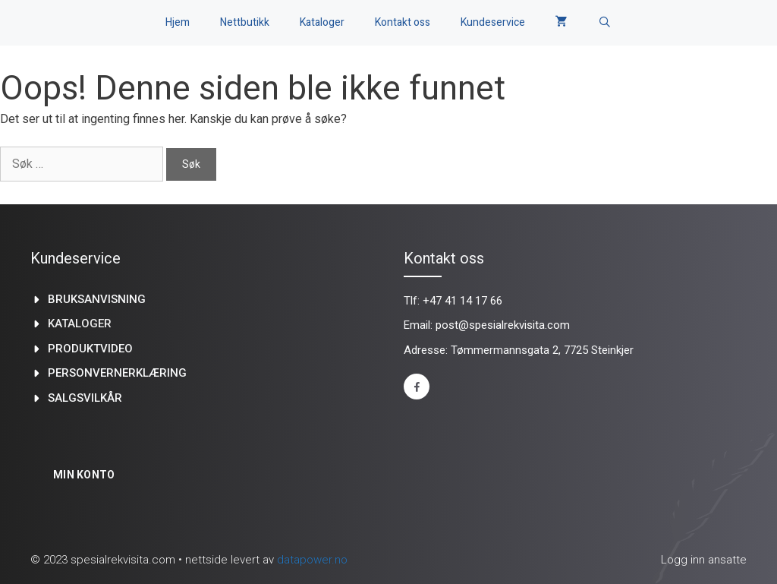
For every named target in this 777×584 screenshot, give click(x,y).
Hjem (177, 22)
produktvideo (90, 348)
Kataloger (322, 22)
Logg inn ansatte (704, 560)
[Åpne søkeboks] (605, 23)
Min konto (84, 475)
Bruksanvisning (97, 299)
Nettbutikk (244, 22)
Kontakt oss (402, 22)
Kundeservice (493, 22)
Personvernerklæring (117, 373)
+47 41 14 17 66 (462, 301)
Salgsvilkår (85, 398)
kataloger (80, 323)
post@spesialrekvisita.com (503, 325)
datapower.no (312, 560)
